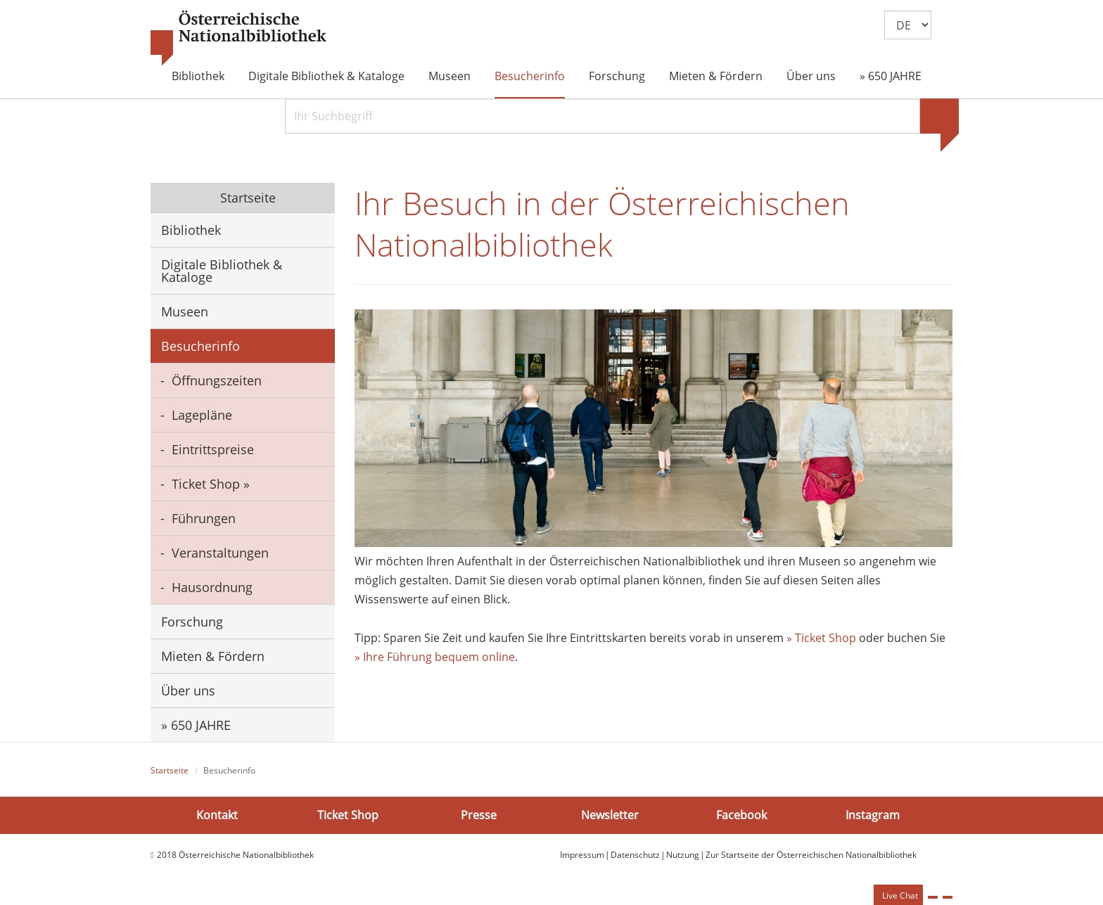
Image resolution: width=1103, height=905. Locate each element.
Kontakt (217, 815)
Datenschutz (635, 855)
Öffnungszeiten (217, 380)
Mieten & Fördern (716, 76)
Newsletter (610, 815)
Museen (449, 76)
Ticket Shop (347, 815)
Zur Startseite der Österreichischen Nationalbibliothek (811, 855)
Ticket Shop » (211, 483)
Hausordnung (212, 587)
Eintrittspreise (213, 449)
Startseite (246, 197)
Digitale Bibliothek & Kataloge (326, 76)
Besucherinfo (530, 76)
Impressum (582, 855)
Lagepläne (202, 414)
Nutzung (682, 855)
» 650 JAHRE (891, 76)
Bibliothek (198, 76)
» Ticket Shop (821, 638)
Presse (479, 815)
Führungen (204, 518)
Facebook (741, 815)
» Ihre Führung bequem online (435, 657)
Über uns (811, 76)
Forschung (617, 76)
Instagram (873, 815)
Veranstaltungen (220, 552)
